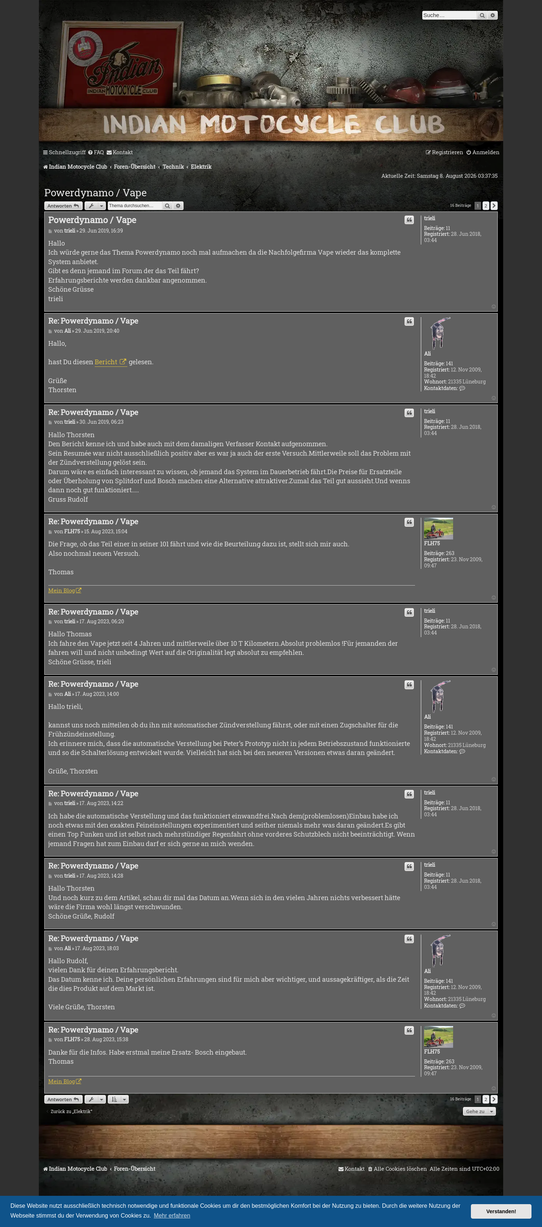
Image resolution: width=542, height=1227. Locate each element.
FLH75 (432, 544)
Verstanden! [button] (501, 1211)
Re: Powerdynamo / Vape (93, 320)
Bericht (107, 361)
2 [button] (486, 205)
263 (450, 553)
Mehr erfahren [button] (172, 1215)
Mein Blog (61, 590)
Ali (427, 354)
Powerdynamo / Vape (95, 192)
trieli (429, 219)
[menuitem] (95, 152)
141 (449, 364)
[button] (494, 205)
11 (448, 228)
